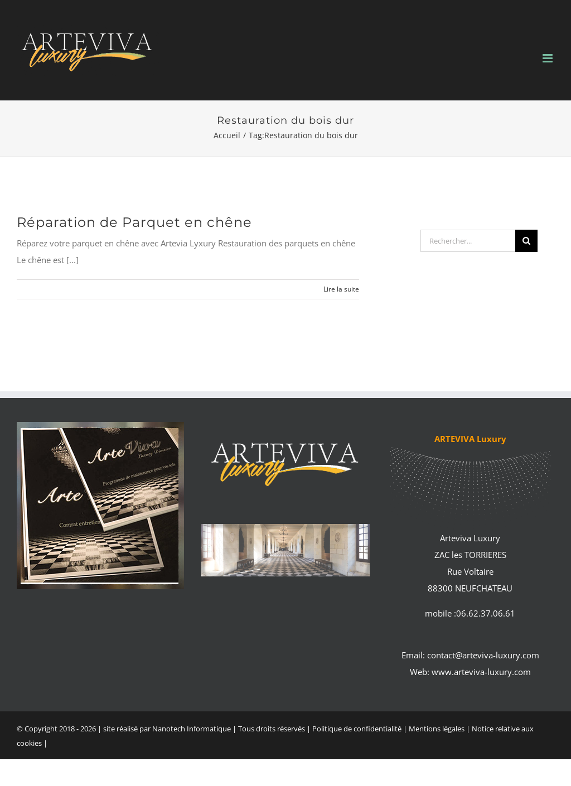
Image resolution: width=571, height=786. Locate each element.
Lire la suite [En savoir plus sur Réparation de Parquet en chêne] (341, 289)
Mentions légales (437, 729)
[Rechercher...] (467, 241)
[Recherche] (526, 241)
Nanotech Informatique (191, 729)
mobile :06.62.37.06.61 (470, 613)
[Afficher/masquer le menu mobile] (548, 58)
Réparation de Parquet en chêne (134, 222)
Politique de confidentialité (356, 729)
